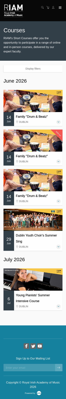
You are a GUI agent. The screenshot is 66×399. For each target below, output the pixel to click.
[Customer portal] (54, 7)
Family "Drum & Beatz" (32, 116)
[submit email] (58, 367)
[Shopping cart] (48, 7)
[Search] (43, 7)
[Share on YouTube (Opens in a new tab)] (40, 346)
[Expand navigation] (59, 7)
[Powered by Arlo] (33, 393)
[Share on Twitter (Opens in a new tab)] (33, 346)
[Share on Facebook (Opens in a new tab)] (26, 346)
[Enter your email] (29, 367)
